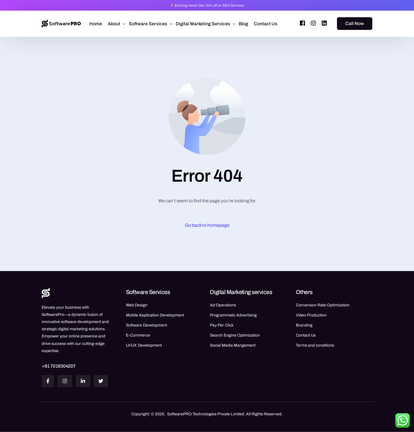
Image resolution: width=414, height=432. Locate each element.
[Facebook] (302, 23)
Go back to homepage (207, 225)
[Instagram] (313, 23)
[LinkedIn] (324, 23)
